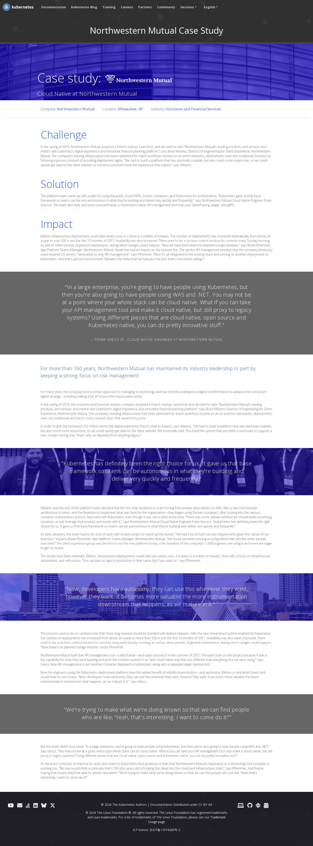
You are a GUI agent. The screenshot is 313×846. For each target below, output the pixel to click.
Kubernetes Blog (84, 7)
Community (166, 7)
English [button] (209, 7)
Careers (127, 7)
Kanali (112, 205)
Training (109, 7)
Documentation (53, 7)
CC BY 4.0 (205, 805)
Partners (145, 7)
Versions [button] (187, 7)
